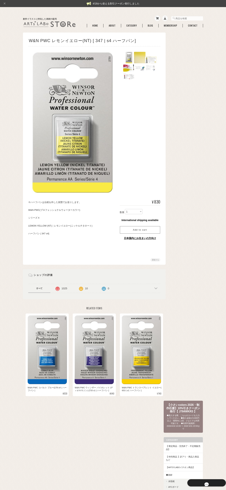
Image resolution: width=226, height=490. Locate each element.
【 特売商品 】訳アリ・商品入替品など (185, 92)
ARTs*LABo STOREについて (122, 472)
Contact (193, 24)
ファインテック (180, 279)
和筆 (175, 200)
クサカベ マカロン (182, 290)
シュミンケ (178, 240)
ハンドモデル (179, 176)
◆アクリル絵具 (178, 347)
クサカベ (177, 284)
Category (131, 24)
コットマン (178, 235)
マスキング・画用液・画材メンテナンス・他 (186, 144)
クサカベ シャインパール (185, 295)
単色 (175, 194)
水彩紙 (176, 115)
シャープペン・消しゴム (185, 126)
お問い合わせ (177, 431)
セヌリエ (177, 246)
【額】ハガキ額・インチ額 (183, 307)
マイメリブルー (180, 257)
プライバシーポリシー (150, 472)
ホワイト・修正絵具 (182, 162)
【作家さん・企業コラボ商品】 (186, 368)
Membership (170, 24)
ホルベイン (178, 262)
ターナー (177, 268)
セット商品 (178, 189)
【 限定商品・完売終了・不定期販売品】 (185, 82)
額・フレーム (179, 314)
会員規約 (199, 472)
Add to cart (139, 229)
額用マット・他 (180, 327)
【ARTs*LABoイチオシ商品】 (185, 101)
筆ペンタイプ (179, 205)
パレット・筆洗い (181, 157)
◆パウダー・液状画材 (181, 339)
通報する (153, 259)
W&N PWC (178, 229)
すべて (39, 287)
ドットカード (179, 224)
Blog (150, 24)
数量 (120, 211)
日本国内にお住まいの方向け (139, 237)
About (112, 24)
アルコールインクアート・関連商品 (186, 169)
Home (95, 24)
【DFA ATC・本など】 (181, 376)
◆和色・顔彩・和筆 (180, 182)
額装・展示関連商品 (182, 333)
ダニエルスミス (180, 251)
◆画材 (174, 109)
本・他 (176, 388)
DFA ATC (177, 382)
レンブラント (179, 301)
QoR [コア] (178, 273)
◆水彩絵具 (176, 212)
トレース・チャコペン (183, 132)
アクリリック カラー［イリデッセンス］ (186, 360)
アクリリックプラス (182, 353)
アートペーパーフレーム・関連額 (186, 320)
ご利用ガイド (177, 416)
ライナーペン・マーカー (185, 137)
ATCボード (178, 121)
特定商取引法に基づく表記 (183, 424)
